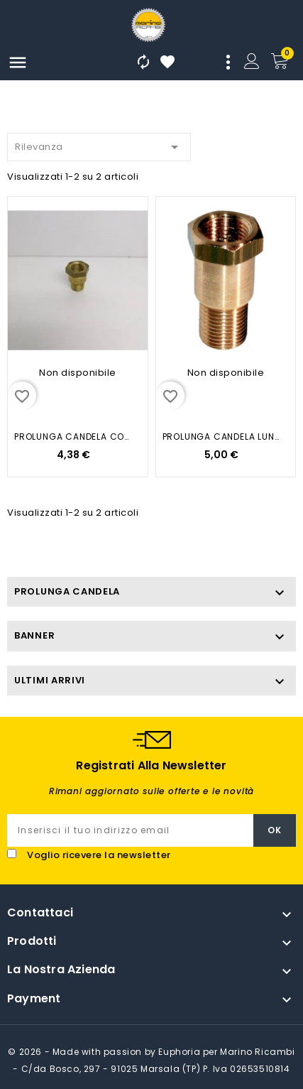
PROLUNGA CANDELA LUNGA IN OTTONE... (222, 436)
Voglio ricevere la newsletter (99, 855)
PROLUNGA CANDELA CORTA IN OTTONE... (73, 436)
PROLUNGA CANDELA (67, 591)
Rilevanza (99, 145)
